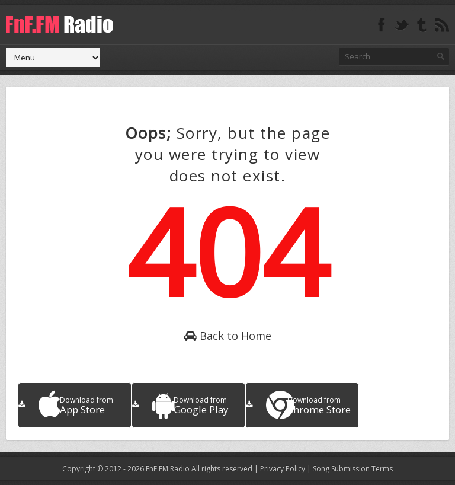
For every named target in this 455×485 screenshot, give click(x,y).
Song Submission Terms (353, 469)
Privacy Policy (282, 469)
